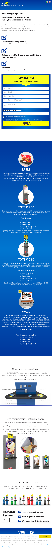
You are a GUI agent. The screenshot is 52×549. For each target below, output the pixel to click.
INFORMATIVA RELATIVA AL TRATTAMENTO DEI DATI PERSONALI (24, 120)
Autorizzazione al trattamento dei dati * (15, 117)
